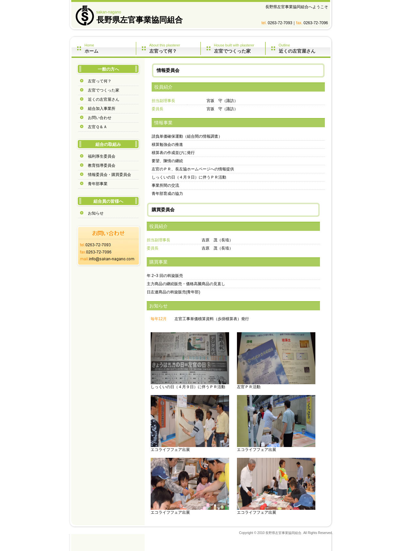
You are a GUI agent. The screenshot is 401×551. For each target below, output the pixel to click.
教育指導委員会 (101, 165)
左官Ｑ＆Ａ (97, 127)
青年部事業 (98, 183)
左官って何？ (99, 81)
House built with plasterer (239, 48)
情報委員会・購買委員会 (109, 174)
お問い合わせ (99, 117)
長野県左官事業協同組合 (139, 19)
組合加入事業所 (101, 108)
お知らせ (96, 213)
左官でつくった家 (103, 90)
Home (110, 48)
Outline (304, 48)
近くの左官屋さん (103, 99)
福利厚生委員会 (101, 156)
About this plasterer (174, 48)
